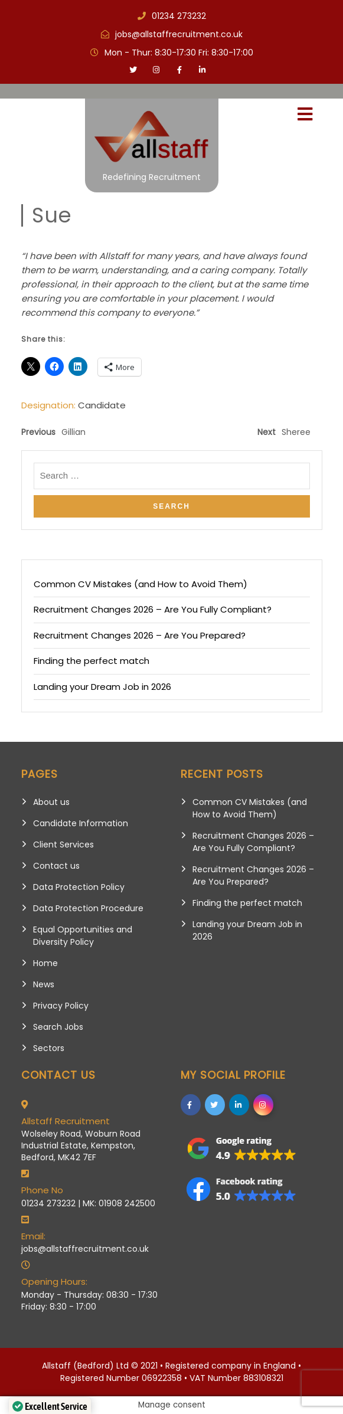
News (43, 984)
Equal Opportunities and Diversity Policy (82, 936)
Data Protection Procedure (88, 908)
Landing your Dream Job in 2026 (102, 686)
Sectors (48, 1048)
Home (45, 963)
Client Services (63, 844)
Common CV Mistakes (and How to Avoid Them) (140, 584)
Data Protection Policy (79, 887)
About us (51, 802)
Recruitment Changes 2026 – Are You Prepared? (140, 635)
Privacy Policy (61, 1006)
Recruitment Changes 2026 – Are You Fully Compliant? (153, 609)
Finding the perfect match (91, 660)
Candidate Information (80, 823)
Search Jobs (58, 1027)
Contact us (56, 866)
